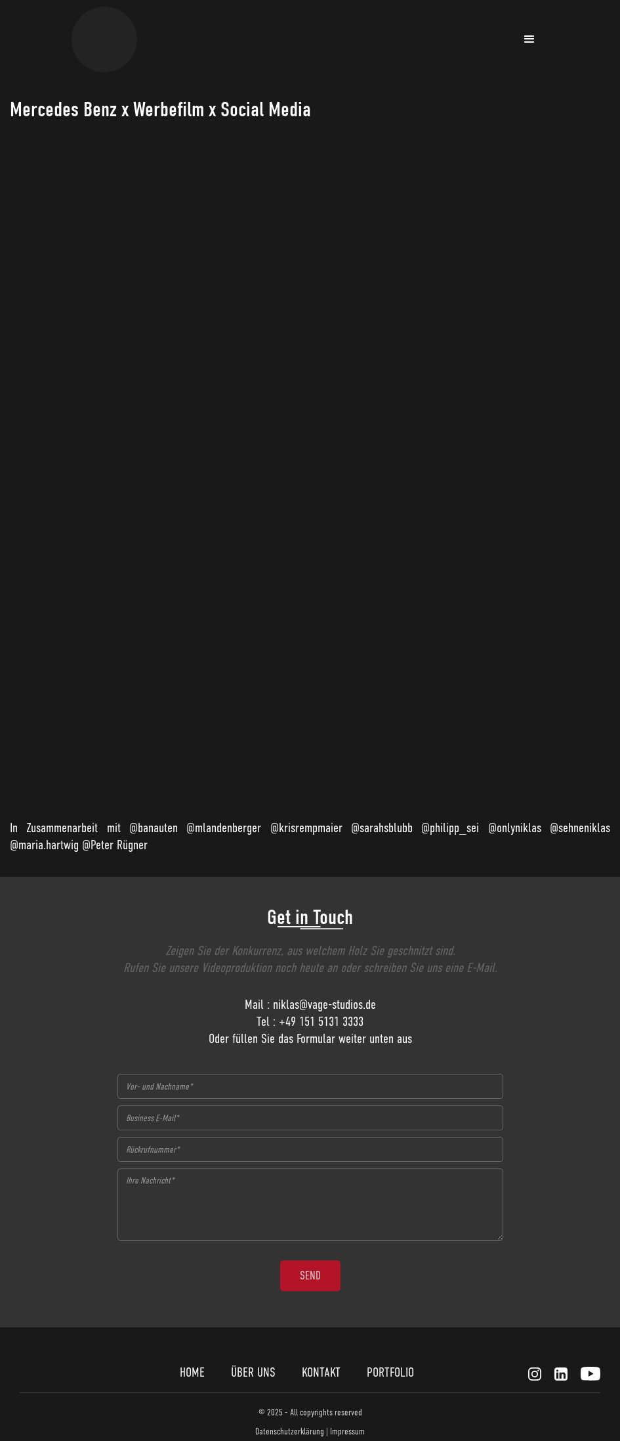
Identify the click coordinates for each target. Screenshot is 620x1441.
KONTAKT (321, 1372)
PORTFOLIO (390, 1372)
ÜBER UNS (253, 1372)
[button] (529, 39)
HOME (192, 1372)
